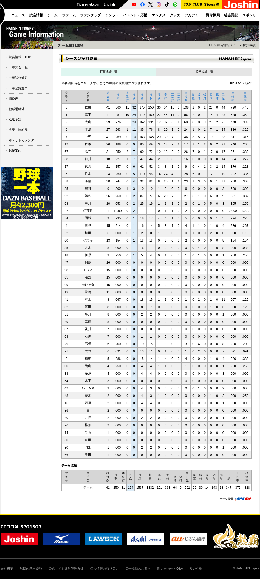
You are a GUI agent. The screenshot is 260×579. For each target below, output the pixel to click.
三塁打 (178, 96)
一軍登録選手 (18, 88)
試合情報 (223, 45)
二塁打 (172, 96)
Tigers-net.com (88, 4)
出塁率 (245, 96)
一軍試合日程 (18, 67)
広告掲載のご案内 (138, 569)
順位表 (13, 99)
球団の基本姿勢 (31, 569)
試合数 (108, 96)
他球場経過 (17, 109)
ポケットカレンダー (23, 140)
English (109, 4)
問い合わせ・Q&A (170, 569)
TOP (210, 45)
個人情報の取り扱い (104, 569)
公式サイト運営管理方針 (66, 569)
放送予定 (15, 119)
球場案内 (15, 151)
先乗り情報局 (18, 130)
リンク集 (195, 569)
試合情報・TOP (20, 57)
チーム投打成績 (244, 45)
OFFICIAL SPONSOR (21, 526)
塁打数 (186, 96)
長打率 (232, 96)
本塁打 (127, 96)
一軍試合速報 (18, 78)
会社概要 (7, 569)
